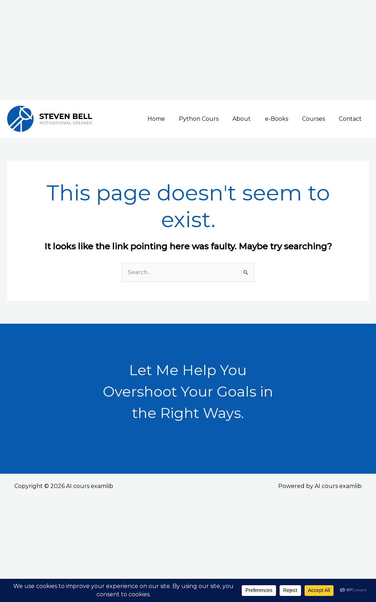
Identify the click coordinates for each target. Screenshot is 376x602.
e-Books (283, 118)
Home (170, 118)
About (251, 118)
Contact (351, 118)
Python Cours (210, 118)
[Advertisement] (188, 50)
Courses (317, 118)
